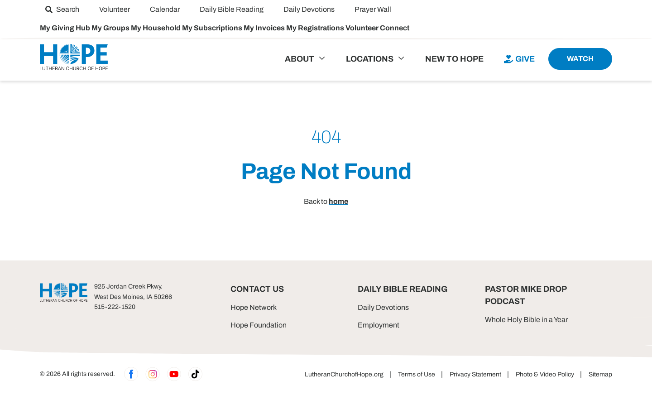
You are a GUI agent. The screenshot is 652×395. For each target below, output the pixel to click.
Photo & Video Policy (545, 374)
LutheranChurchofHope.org (344, 374)
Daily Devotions (383, 307)
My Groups (111, 28)
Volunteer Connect (377, 28)
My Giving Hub (65, 28)
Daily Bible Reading (402, 289)
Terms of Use (416, 374)
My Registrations (315, 28)
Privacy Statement (475, 374)
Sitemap (600, 374)
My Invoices (265, 28)
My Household (156, 28)
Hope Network (253, 307)
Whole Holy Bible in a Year (526, 319)
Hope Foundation (258, 325)
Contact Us (257, 289)
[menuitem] (62, 9)
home (338, 201)
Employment (378, 325)
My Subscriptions (213, 28)
